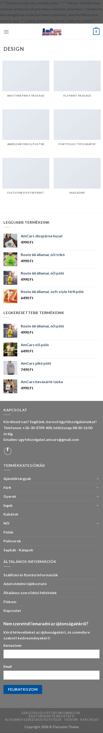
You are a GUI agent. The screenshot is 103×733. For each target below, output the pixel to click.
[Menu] (6, 31)
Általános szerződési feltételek (30, 592)
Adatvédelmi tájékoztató (25, 583)
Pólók (8, 532)
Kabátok (10, 514)
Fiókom (9, 601)
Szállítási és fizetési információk (30, 575)
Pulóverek (12, 541)
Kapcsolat (12, 610)
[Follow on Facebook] (8, 451)
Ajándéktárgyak (17, 478)
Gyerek (9, 496)
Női (6, 523)
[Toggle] (98, 478)
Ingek (8, 505)
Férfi (7, 487)
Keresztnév (12, 645)
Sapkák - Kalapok (18, 550)
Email (7, 667)
